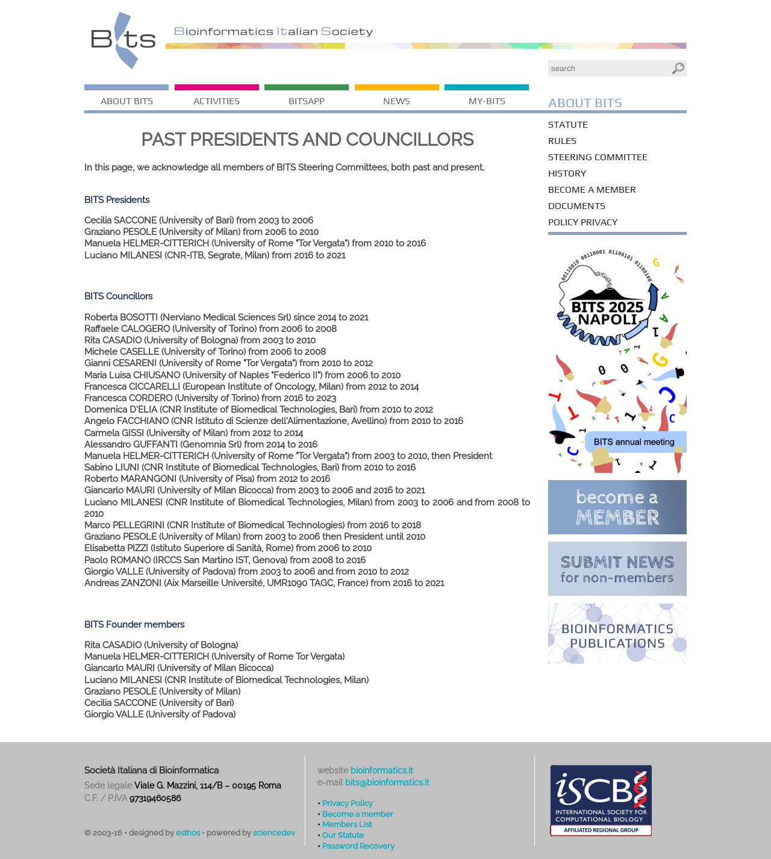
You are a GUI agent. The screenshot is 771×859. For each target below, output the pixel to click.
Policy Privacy (582, 222)
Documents (576, 205)
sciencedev (274, 832)
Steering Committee (598, 157)
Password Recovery (358, 846)
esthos (188, 832)
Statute (568, 124)
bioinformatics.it (382, 770)
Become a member (592, 189)
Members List (347, 824)
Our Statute (343, 835)
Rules (562, 140)
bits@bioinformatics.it (387, 782)
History (567, 173)
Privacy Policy (347, 803)
